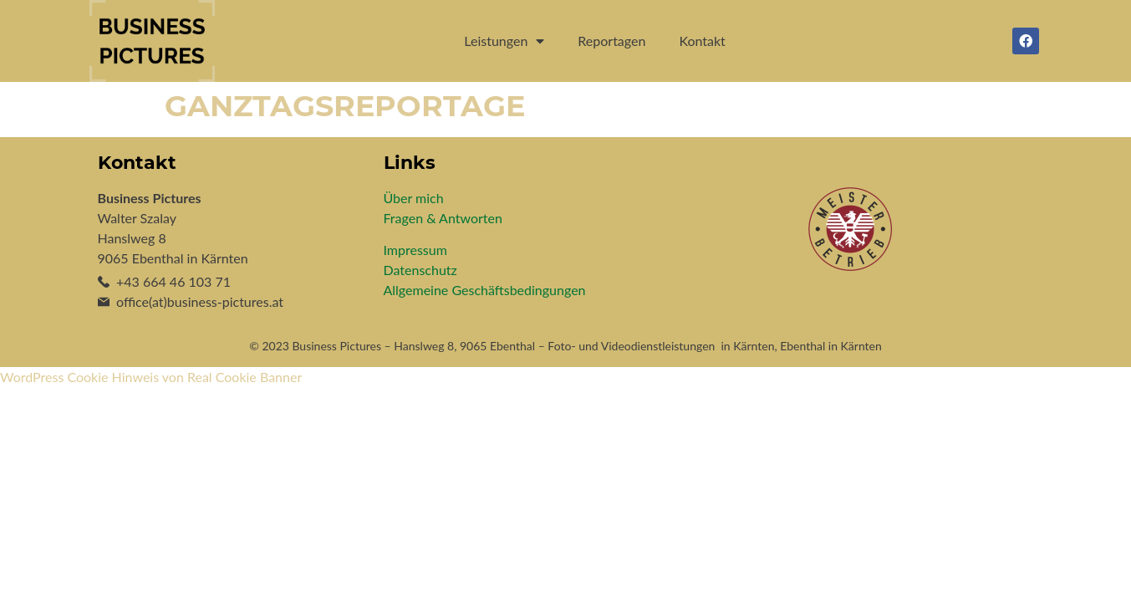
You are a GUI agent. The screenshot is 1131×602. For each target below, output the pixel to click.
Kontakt (702, 40)
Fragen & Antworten (443, 218)
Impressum (415, 250)
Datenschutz (420, 270)
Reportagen (611, 40)
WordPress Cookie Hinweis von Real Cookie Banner (151, 377)
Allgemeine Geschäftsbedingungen (485, 290)
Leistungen (504, 41)
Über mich (414, 198)
